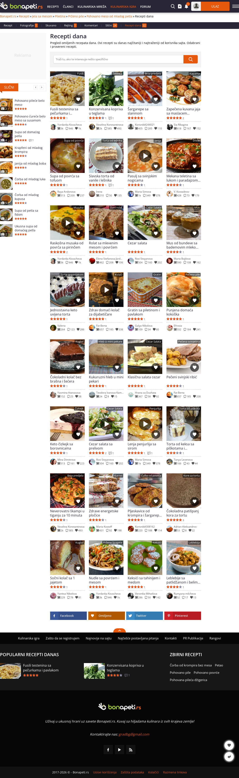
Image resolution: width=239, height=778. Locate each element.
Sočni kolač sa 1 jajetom (62, 580)
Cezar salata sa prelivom (101, 446)
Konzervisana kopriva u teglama (106, 111)
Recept (8, 25)
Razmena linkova (175, 772)
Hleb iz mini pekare (110, 341)
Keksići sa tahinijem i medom (144, 580)
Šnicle (196, 140)
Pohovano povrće (206, 672)
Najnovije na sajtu (99, 638)
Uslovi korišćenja (105, 772)
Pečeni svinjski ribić (181, 377)
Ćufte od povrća (151, 475)
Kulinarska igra (123, 7)
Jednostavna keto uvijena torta (63, 312)
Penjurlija (155, 408)
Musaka (78, 207)
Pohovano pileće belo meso (29, 103)
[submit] (190, 59)
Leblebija (194, 542)
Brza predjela (153, 73)
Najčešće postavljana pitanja (138, 638)
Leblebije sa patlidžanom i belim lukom (182, 580)
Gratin (157, 274)
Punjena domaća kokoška (179, 312)
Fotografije (29, 25)
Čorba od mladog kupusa (27, 197)
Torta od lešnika (112, 140)
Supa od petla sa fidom (26, 212)
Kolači (118, 274)
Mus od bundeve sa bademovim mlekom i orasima (183, 245)
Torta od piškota (189, 408)
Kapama (195, 73)
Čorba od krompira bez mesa (191, 665)
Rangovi (215, 638)
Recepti (53, 7)
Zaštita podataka (132, 772)
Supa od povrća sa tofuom (64, 178)
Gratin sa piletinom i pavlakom (144, 312)
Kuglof (79, 341)
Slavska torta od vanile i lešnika (101, 178)
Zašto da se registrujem (62, 638)
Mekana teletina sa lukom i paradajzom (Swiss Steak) (182, 178)
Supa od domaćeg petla (27, 134)
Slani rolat (116, 207)
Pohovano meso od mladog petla (109, 16)
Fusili (80, 73)
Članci (68, 7)
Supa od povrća (73, 140)
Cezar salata (137, 243)
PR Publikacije (193, 638)
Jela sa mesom (42, 16)
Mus (197, 207)
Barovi (118, 475)
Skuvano (50, 25)
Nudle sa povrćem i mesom (104, 580)
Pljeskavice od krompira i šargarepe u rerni (144, 513)
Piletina (60, 16)
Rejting (70, 25)
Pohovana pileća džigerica (188, 680)
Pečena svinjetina (189, 341)
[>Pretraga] (118, 59)
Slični (111, 25)
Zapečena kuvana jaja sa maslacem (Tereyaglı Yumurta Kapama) (183, 111)
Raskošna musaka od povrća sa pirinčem (66, 245)
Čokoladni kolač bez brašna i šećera (65, 379)
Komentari (91, 25)
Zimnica (117, 73)
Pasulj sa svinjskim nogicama (142, 178)
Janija (158, 140)
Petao (219, 665)
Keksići (157, 542)
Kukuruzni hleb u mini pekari (106, 379)
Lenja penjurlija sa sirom (142, 446)
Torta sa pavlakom (71, 274)
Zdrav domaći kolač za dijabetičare (104, 312)
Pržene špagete (112, 542)
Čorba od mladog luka (30, 179)
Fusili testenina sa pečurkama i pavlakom (64, 111)
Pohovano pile (180, 672)
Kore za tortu (191, 475)
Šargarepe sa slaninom (138, 111)
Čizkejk (79, 408)
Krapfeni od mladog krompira (29, 150)
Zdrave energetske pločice (103, 513)
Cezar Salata (153, 207)
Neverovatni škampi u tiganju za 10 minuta (67, 513)
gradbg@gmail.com (134, 734)
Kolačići (153, 772)
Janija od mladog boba (30, 163)
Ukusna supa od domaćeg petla (26, 228)
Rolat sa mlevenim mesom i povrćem (103, 245)
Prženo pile (76, 16)
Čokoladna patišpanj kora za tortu (182, 513)
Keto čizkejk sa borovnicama (61, 446)
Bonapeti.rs (8, 16)
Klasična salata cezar (144, 377)
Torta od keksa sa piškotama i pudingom (180, 446)
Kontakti (171, 638)
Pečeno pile (193, 274)
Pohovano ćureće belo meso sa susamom (30, 118)
